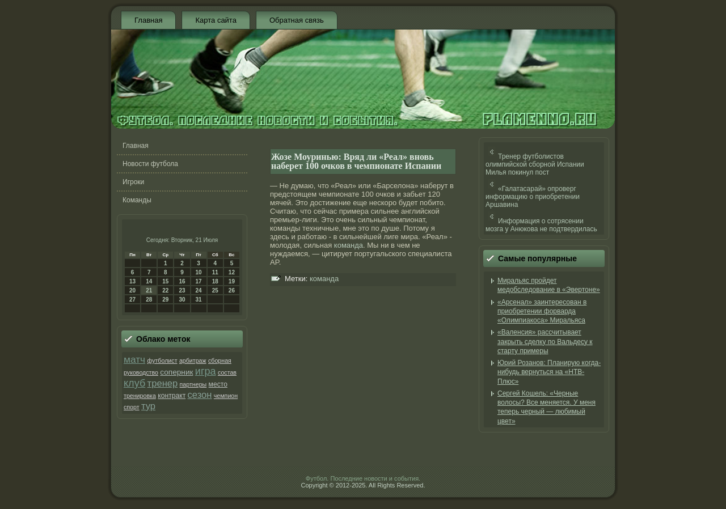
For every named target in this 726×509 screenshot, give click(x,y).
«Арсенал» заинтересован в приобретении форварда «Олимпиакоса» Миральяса (541, 311)
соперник (176, 372)
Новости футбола (150, 164)
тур (148, 406)
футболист (162, 360)
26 (232, 290)
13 (132, 281)
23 (182, 290)
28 (149, 299)
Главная (148, 20)
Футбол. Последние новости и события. (363, 478)
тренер (162, 383)
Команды (137, 200)
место (218, 384)
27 (132, 299)
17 (199, 281)
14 (149, 281)
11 (215, 272)
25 (215, 290)
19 (232, 281)
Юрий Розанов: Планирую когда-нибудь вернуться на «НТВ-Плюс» (549, 372)
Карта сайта (215, 20)
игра (205, 371)
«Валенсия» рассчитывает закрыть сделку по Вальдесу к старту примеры (545, 341)
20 (132, 290)
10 (199, 272)
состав (227, 372)
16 (182, 281)
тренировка (140, 395)
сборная (219, 360)
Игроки (133, 182)
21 (149, 290)
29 (165, 299)
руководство (141, 372)
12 (232, 272)
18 (215, 281)
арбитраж (192, 360)
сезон (200, 394)
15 (165, 281)
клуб (134, 383)
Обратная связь (296, 20)
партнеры (193, 384)
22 (165, 290)
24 (199, 290)
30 (182, 299)
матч (134, 359)
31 (199, 299)
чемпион (226, 395)
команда (348, 245)
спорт (132, 407)
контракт (171, 396)
